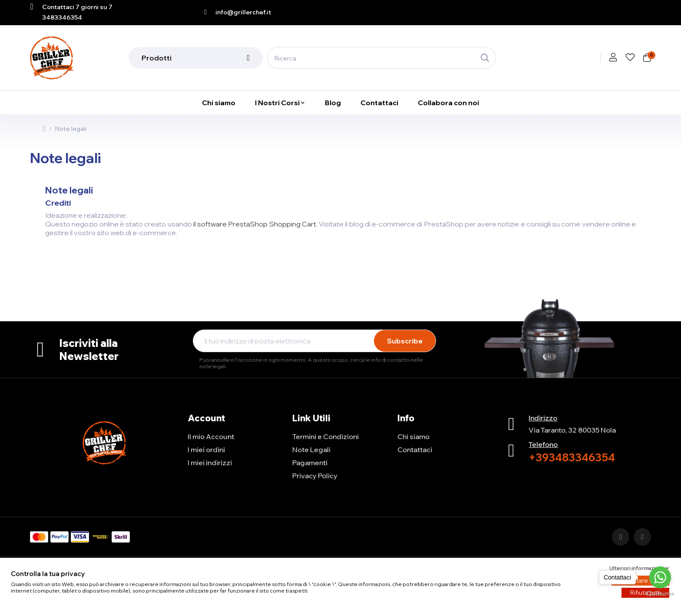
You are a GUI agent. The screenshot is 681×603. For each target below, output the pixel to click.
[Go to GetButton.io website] (660, 594)
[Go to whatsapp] (660, 577)
